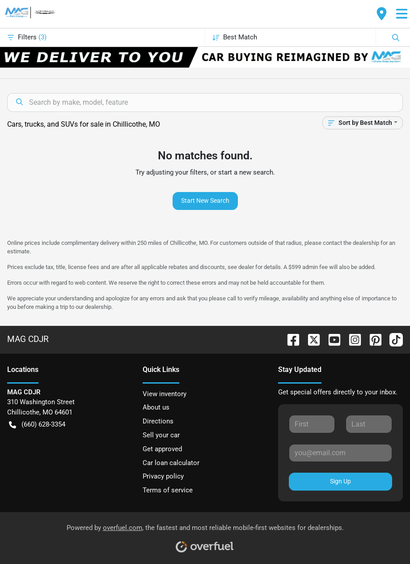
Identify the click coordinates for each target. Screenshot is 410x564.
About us (156, 407)
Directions (158, 421)
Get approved (162, 449)
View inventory (164, 394)
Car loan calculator (171, 463)
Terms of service (168, 490)
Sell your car (161, 435)
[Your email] (340, 453)
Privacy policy (163, 476)
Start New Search (205, 200)
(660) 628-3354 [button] (37, 424)
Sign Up (340, 481)
